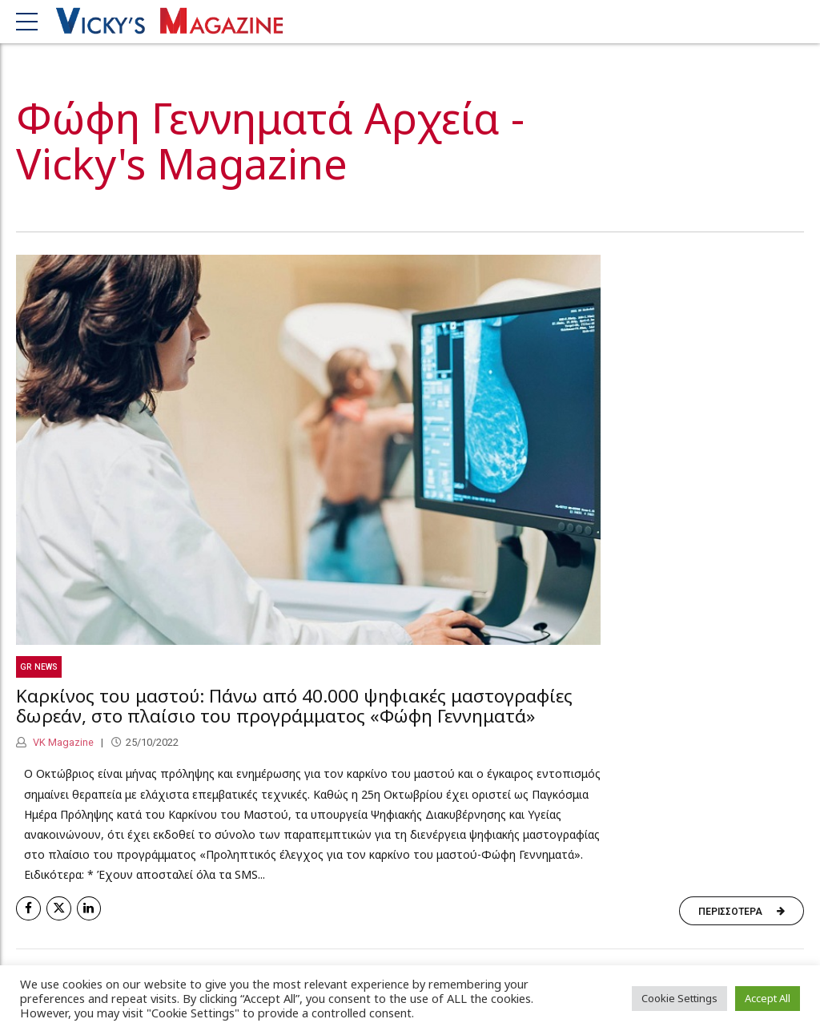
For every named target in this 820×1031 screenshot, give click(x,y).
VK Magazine (62, 742)
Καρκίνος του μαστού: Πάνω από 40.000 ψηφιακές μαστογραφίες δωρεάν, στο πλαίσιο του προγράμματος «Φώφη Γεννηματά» (294, 705)
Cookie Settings (679, 998)
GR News (39, 666)
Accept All (767, 998)
